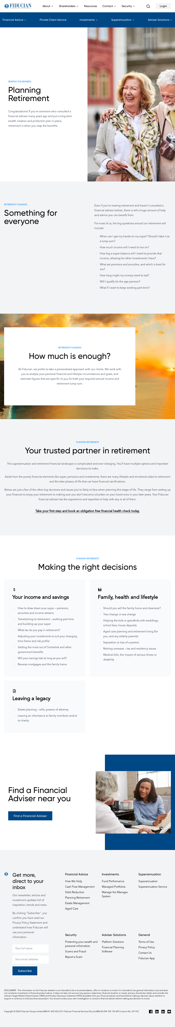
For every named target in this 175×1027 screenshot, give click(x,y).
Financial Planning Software (113, 949)
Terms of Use (146, 942)
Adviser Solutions (160, 22)
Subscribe (25, 971)
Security (128, 8)
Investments (89, 22)
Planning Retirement (77, 898)
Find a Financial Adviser (30, 816)
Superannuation (123, 22)
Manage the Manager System (115, 894)
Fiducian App (146, 958)
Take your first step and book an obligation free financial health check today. (87, 511)
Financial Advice (14, 22)
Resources (90, 6)
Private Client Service (53, 19)
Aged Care (71, 909)
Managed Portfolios (113, 887)
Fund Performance (113, 881)
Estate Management (77, 903)
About (48, 8)
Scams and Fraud (75, 951)
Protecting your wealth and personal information (81, 944)
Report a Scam (74, 957)
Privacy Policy (146, 947)
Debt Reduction (74, 892)
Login (163, 6)
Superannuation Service (152, 887)
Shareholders (69, 8)
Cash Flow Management (80, 887)
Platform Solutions (113, 942)
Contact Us (145, 953)
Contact (109, 8)
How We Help (73, 881)
